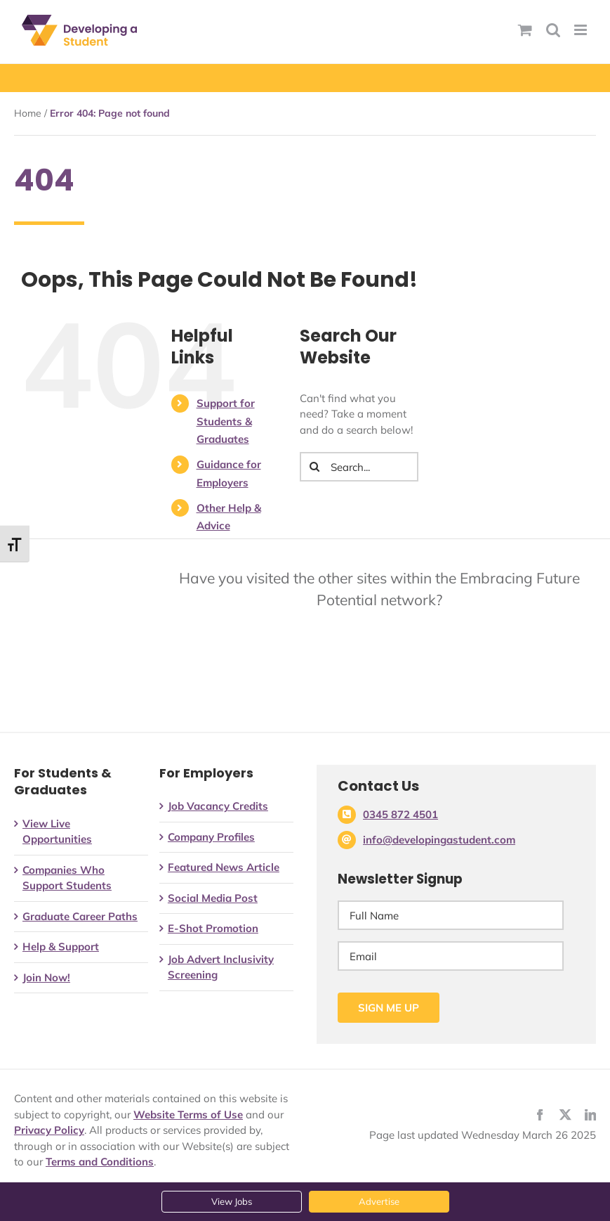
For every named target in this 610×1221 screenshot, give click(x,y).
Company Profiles (211, 837)
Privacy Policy (49, 1130)
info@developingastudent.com (439, 839)
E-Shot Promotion (213, 928)
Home (27, 113)
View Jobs (231, 1201)
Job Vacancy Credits (218, 806)
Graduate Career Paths (80, 916)
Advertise (379, 1201)
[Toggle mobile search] (553, 29)
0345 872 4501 (400, 814)
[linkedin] (590, 1114)
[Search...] (359, 467)
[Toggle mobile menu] (581, 29)
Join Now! (46, 977)
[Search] (314, 467)
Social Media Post (213, 898)
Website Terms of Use (188, 1114)
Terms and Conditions (100, 1161)
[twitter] (565, 1114)
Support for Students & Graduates (226, 421)
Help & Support (60, 946)
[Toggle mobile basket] (525, 29)
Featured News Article (223, 867)
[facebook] (539, 1114)
